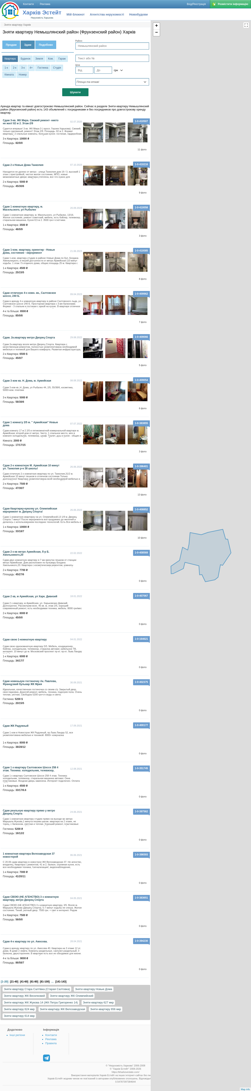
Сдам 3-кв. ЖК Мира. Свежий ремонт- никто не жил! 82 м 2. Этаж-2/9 (30, 122)
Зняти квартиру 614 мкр (19, 1015)
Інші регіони (17, 1035)
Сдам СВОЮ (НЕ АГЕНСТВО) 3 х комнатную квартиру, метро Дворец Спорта (31, 898)
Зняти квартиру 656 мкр (105, 1009)
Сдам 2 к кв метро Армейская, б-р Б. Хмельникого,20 (26, 553)
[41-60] (24, 981)
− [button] (156, 33)
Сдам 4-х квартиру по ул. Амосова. (25, 941)
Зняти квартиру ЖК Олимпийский (71, 995)
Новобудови (138, 14)
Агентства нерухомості (107, 14)
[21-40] (14, 981)
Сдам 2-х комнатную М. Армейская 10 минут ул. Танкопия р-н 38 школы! (31, 467)
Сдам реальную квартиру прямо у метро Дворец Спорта (29, 812)
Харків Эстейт (42, 12)
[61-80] (34, 981)
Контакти (51, 1035)
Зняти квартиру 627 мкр (98, 1002)
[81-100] (45, 981)
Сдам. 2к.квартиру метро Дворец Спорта (29, 337)
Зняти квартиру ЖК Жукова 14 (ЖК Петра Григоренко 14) (41, 1002)
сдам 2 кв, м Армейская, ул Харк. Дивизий (30, 596)
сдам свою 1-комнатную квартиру (25, 639)
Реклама (50, 1039)
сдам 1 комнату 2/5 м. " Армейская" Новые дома (30, 424)
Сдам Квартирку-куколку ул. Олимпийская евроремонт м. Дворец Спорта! (30, 510)
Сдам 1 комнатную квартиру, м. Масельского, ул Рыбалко (23, 208)
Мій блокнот (76, 14)
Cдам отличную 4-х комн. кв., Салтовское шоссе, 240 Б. (29, 294)
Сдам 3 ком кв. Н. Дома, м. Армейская (27, 380)
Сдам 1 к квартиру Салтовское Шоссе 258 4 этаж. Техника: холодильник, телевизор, (30, 769)
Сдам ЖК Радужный (15, 725)
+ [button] (156, 26)
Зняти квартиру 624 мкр (19, 1009)
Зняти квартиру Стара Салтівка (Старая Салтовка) (37, 989)
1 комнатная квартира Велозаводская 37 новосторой (29, 855)
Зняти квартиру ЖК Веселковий (24, 995)
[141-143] (61, 981)
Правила (51, 1043)
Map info (245, 1089)
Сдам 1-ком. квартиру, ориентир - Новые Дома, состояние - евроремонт (29, 251)
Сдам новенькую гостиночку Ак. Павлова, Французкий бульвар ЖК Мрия (30, 683)
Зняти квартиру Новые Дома (93, 989)
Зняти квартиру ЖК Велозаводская (62, 1009)
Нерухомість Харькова (42, 18)
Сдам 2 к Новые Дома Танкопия (23, 165)
